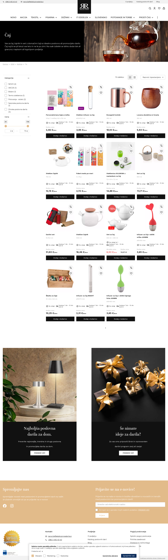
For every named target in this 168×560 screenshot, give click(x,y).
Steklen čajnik (52, 173)
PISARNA (50, 17)
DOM (12, 64)
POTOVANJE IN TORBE (121, 17)
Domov (5, 64)
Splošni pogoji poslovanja (140, 536)
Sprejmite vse (129, 556)
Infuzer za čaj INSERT (85, 296)
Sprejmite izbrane (110, 556)
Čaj (26, 64)
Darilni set (50, 234)
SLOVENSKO (101, 17)
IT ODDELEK (82, 17)
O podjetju (129, 2)
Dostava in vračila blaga (140, 543)
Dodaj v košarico (60, 136)
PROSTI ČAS (145, 17)
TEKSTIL (35, 17)
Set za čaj (141, 173)
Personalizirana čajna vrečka (58, 115)
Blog (158, 2)
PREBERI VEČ (143, 510)
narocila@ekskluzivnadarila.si (33, 2)
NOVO (13, 17)
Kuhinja (19, 64)
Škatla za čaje (51, 296)
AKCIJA (23, 17)
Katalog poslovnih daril (144, 2)
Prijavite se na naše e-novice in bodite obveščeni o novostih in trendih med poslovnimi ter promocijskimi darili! (128, 497)
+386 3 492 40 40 (11, 2)
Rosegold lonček (113, 115)
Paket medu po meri (84, 173)
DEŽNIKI (65, 17)
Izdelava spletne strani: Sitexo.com (152, 558)
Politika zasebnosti (137, 539)
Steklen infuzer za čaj (85, 115)
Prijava (102, 515)
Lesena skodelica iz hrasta (148, 115)
